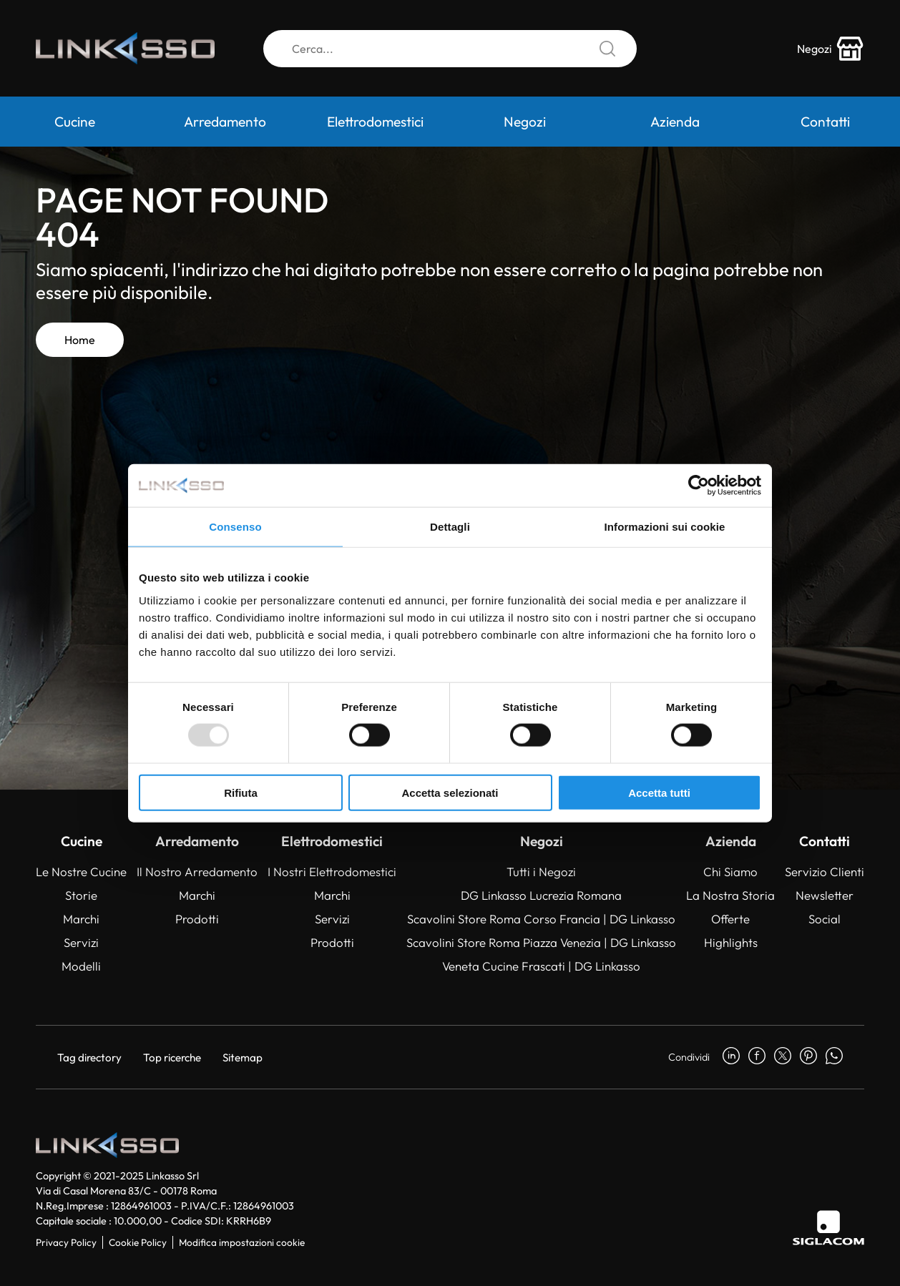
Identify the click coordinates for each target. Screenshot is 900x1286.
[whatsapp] (834, 1057)
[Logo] (125, 48)
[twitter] (782, 1057)
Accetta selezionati (449, 792)
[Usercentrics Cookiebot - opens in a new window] (698, 485)
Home (79, 340)
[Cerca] (449, 48)
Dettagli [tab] (450, 527)
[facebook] (757, 1057)
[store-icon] (830, 48)
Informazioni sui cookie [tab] (665, 527)
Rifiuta (241, 792)
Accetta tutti (659, 792)
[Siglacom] (828, 1227)
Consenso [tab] (235, 527)
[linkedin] (731, 1057)
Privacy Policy (66, 1242)
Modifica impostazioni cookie (242, 1242)
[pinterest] (808, 1057)
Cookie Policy (138, 1242)
